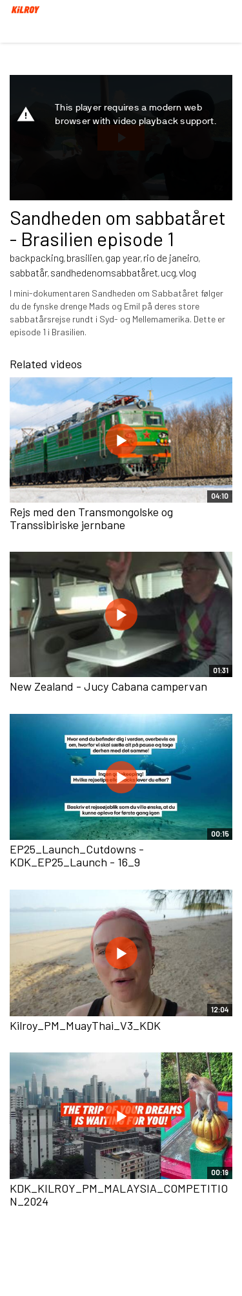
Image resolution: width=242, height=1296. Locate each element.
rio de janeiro (171, 257)
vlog (187, 272)
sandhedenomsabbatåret (104, 272)
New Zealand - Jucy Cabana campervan (108, 686)
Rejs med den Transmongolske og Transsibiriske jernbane (91, 518)
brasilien (84, 257)
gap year (123, 257)
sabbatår (29, 272)
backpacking (37, 257)
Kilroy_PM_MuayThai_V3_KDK (85, 1025)
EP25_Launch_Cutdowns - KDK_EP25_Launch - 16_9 (77, 855)
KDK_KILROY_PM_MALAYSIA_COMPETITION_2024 (119, 1194)
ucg (168, 272)
